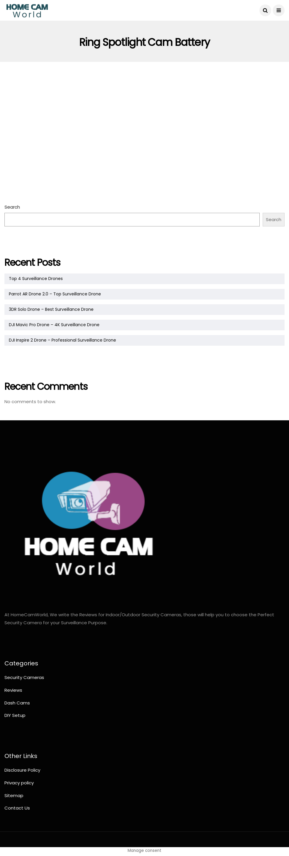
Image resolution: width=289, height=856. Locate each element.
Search (12, 207)
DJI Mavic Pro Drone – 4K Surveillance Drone (54, 325)
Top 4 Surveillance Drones (36, 278)
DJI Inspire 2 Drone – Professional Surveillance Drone (62, 340)
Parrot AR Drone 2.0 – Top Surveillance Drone (55, 294)
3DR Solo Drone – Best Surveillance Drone (51, 309)
